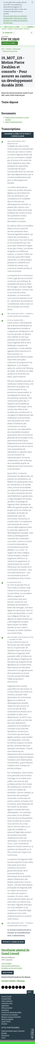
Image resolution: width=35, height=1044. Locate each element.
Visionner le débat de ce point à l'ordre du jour (17, 135)
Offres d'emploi (18, 28)
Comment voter (7, 1003)
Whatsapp (21, 981)
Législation (10, 28)
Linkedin (12, 981)
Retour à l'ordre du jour (13, 942)
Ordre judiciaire (6, 1001)
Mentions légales (7, 1019)
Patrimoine (5, 1035)
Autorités (4, 28)
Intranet (4, 1024)
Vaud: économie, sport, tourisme (13, 1031)
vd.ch (2, 49)
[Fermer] (32, 2)
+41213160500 (6, 963)
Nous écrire (8, 973)
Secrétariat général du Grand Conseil (15, 951)
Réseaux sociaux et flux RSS (11, 1017)
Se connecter (9, 33)
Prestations (26, 28)
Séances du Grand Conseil (10, 51)
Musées (4, 1033)
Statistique (5, 1010)
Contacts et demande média (11, 1012)
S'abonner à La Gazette (9, 1015)
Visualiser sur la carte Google (11, 968)
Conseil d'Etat (6, 999)
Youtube (4, 981)
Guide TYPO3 (6, 1021)
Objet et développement (13, 122)
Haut (30, 992)
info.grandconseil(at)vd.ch (10, 966)
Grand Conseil (16, 49)
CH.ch (3, 1038)
